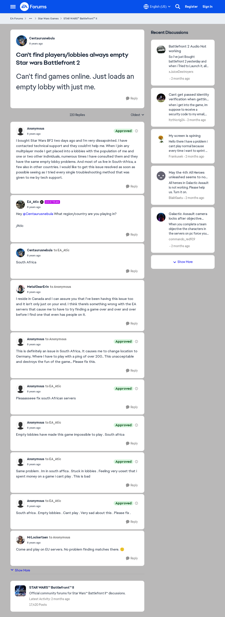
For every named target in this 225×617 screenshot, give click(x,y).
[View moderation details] (136, 131)
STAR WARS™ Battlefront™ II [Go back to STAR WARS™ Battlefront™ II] (80, 18)
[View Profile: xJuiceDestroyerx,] (161, 49)
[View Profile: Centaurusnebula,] (21, 40)
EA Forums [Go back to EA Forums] (16, 18)
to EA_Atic (61, 250)
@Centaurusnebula (38, 213)
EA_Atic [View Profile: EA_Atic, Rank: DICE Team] (33, 202)
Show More (20, 570)
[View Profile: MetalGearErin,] (20, 289)
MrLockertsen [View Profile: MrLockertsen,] (37, 537)
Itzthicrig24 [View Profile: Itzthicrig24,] (177, 120)
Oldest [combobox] (137, 115)
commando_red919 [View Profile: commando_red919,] (182, 239)
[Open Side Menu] (13, 6)
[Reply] (132, 98)
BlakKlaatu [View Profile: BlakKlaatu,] (176, 198)
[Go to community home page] (33, 6)
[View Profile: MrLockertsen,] (20, 539)
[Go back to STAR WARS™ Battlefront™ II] (77, 587)
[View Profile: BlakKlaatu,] (161, 175)
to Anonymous (60, 287)
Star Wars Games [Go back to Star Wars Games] (48, 18)
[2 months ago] (180, 78)
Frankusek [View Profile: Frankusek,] (176, 156)
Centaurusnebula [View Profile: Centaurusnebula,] (42, 38)
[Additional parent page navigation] (30, 18)
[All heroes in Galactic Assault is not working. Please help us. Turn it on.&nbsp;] (189, 188)
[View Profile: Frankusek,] (161, 139)
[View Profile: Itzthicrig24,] (161, 98)
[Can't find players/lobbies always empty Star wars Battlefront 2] (35, 134)
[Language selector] (157, 6)
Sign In (207, 7)
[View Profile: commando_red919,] (161, 217)
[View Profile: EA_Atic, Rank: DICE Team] (20, 204)
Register (191, 7)
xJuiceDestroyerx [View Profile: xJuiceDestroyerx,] (181, 72)
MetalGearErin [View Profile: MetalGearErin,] (38, 287)
